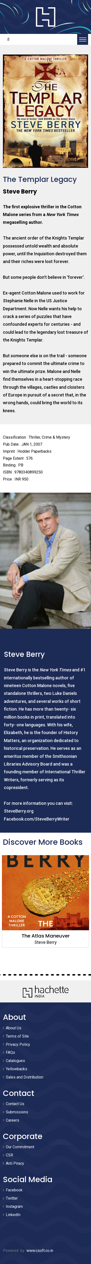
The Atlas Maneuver (46, 936)
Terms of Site (17, 1036)
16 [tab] (57, 975)
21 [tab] (84, 975)
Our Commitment (20, 1147)
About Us (13, 1028)
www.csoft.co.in (39, 1250)
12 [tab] (36, 975)
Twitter (12, 1198)
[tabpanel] (45, 901)
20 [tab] (79, 975)
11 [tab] (31, 975)
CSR (9, 1155)
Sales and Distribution (24, 1077)
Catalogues (15, 1060)
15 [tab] (52, 975)
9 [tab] (20, 975)
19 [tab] (73, 975)
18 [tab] (68, 975)
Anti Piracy (15, 1163)
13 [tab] (41, 975)
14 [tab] (47, 975)
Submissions (17, 1112)
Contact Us (15, 1103)
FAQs (10, 1052)
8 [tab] (15, 975)
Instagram (14, 1206)
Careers (12, 1120)
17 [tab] (63, 975)
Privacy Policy (18, 1044)
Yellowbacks (16, 1069)
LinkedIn (13, 1214)
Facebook (14, 1190)
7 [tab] (9, 975)
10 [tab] (25, 975)
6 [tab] (4, 975)
